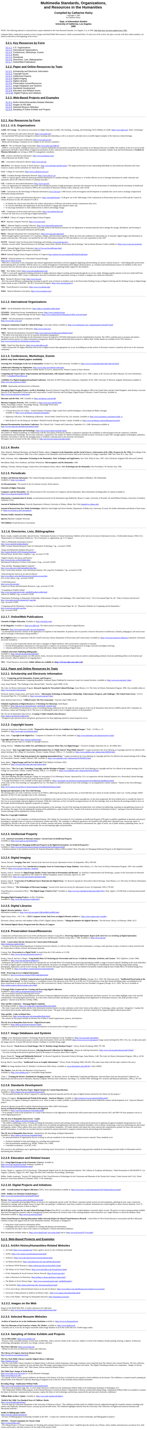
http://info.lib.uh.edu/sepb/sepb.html (24, 654)
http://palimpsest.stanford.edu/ (12, 944)
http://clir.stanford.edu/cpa (52, 212)
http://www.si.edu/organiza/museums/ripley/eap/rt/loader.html (24, 1386)
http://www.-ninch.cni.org (10, 261)
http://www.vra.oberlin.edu (40, 287)
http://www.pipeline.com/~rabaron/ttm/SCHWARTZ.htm (69, 758)
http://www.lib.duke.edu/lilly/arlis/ (54, 166)
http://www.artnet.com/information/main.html (29, 1254)
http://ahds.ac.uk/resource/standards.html (26, 1135)
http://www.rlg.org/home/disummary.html (16, 1166)
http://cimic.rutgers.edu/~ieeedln (94, 916)
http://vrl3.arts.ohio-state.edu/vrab (68, 662)
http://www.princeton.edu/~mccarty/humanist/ (27, 629)
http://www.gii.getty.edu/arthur (86, 1038)
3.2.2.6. (9, 83)
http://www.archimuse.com (43, 156)
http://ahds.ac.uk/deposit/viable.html (14, 716)
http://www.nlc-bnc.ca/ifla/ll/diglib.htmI (15, 560)
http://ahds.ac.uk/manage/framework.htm (26, 991)
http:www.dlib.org (32, 626)
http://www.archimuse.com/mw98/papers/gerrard (101, 420)
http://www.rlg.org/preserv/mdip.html (15, 394)
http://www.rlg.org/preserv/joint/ (13, 382)
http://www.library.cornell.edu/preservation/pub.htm (34, 969)
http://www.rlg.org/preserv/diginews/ (114, 638)
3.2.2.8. (9, 88)
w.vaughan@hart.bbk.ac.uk (17, 376)
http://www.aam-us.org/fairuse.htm (24, 731)
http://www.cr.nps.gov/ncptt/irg (129, 244)
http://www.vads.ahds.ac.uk (37, 345)
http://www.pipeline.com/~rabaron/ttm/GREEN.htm (95, 752)
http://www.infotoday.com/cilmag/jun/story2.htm (95, 735)
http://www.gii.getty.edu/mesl (52, 234)
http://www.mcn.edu (37, 222)
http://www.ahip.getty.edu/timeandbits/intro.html (38, 1006)
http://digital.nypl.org (9, 1361)
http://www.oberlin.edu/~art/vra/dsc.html (45, 1233)
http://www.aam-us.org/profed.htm (24, 841)
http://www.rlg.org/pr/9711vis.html (79, 1233)
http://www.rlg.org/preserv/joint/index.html (27, 1110)
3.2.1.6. (9, 59)
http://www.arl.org (39, 162)
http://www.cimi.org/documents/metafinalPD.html (19, 1196)
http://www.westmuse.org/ (41, 291)
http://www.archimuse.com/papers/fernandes (32, 413)
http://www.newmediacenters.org (35, 271)
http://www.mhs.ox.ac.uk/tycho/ (13, 1373)
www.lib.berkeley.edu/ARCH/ (79, 1066)
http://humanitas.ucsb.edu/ (59, 1297)
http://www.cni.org (41, 184)
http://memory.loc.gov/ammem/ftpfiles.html (91, 1098)
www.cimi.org (54, 192)
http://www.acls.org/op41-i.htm (119, 680)
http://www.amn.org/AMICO (48, 146)
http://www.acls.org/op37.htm (41, 696)
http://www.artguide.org (23, 1250)
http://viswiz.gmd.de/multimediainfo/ (14, 544)
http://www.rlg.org (34, 279)
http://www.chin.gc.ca (47, 176)
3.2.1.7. (9, 62)
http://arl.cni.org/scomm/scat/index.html (51, 431)
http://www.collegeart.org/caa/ (36, 172)
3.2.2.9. (9, 90)
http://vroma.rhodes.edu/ (10, 1423)
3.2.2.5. (9, 81)
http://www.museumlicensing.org (49, 226)
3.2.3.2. (9, 105)
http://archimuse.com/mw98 (45, 398)
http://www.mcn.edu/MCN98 (50, 403)
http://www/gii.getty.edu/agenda (13, 690)
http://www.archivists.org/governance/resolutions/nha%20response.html (37, 847)
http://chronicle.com (43, 621)
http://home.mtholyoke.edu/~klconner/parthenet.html (37, 1285)
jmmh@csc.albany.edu (90, 504)
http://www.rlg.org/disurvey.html (13, 1164)
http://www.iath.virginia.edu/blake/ (49, 1396)
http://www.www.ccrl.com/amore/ (85, 1040)
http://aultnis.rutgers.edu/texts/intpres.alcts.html (19, 985)
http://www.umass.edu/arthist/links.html (65, 1293)
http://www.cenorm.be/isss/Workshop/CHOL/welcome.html (64, 315)
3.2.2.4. (9, 78)
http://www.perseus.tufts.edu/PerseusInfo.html (25, 1200)
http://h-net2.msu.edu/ (56, 1273)
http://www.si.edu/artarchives (66, 1321)
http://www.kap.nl (17, 480)
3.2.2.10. (10, 93)
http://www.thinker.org (19, 1072)
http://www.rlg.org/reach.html (30, 1214)
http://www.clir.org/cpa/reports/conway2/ (26, 954)
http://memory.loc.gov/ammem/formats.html (27, 1092)
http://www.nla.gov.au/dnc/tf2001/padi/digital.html (29, 975)
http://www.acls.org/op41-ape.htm (13, 608)
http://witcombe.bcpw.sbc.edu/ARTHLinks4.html (42, 1262)
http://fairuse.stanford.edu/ (31, 740)
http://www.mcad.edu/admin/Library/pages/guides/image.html (33, 1310)
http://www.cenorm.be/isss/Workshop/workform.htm (20, 341)
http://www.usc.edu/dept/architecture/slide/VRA (86, 891)
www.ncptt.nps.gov (60, 242)
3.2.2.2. (9, 74)
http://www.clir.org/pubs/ (10, 584)
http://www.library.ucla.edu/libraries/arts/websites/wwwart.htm (24, 576)
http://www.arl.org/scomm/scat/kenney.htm (29, 877)
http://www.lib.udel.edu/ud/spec (13, 1402)
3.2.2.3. (9, 76)
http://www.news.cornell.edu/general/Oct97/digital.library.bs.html (96, 1190)
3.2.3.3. (9, 107)
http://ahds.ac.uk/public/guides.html (46, 309)
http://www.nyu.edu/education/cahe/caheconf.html (99, 364)
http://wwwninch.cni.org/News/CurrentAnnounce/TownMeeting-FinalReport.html (83, 781)
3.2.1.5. (9, 57)
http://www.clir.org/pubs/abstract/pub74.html (116, 1050)
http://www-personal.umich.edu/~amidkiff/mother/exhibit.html (24, 592)
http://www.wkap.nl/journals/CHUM (14, 494)
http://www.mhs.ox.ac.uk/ (10, 1375)
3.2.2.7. (9, 86)
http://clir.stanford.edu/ (51, 198)
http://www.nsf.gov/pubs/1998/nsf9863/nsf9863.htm (39, 912)
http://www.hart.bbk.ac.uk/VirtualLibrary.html (49, 1269)
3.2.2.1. (9, 71)
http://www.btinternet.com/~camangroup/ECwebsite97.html (90, 325)
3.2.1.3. (9, 52)
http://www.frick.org (26, 1347)
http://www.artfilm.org (26, 1339)
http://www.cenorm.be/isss (54, 312)
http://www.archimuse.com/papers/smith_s (106, 417)
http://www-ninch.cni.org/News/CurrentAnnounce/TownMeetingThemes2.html (30, 787)
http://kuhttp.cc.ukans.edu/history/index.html (48, 1277)
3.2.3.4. (9, 109)
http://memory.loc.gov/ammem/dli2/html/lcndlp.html (68, 254)
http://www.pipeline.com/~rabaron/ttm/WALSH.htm (79, 771)
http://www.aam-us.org (42, 140)
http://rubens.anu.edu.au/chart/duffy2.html (44, 1266)
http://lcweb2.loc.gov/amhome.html (14, 1355)
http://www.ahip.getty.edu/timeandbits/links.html (31, 1016)
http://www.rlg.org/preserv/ (62, 283)
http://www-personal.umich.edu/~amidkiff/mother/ (53, 1281)
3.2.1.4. (9, 55)
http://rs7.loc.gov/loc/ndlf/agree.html (48, 248)
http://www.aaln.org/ (43, 134)
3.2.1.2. (9, 50)
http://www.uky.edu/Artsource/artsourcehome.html (33, 1258)
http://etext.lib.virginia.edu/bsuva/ (13, 1415)
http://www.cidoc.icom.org (11, 321)
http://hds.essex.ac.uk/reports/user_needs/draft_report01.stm (33, 706)
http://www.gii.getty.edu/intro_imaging (23, 868)
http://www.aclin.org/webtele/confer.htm (49, 368)
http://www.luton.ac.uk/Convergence (17, 510)
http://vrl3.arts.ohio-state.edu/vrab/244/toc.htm (28, 764)
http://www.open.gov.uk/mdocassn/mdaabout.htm (53, 333)
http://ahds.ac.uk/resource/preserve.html (26, 1024)
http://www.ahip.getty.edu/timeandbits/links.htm (18, 568)
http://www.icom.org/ (42, 329)
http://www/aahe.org (119, 130)
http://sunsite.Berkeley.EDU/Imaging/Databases (18, 552)
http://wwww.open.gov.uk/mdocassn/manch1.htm (19, 426)
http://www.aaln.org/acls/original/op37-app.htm (18, 600)
